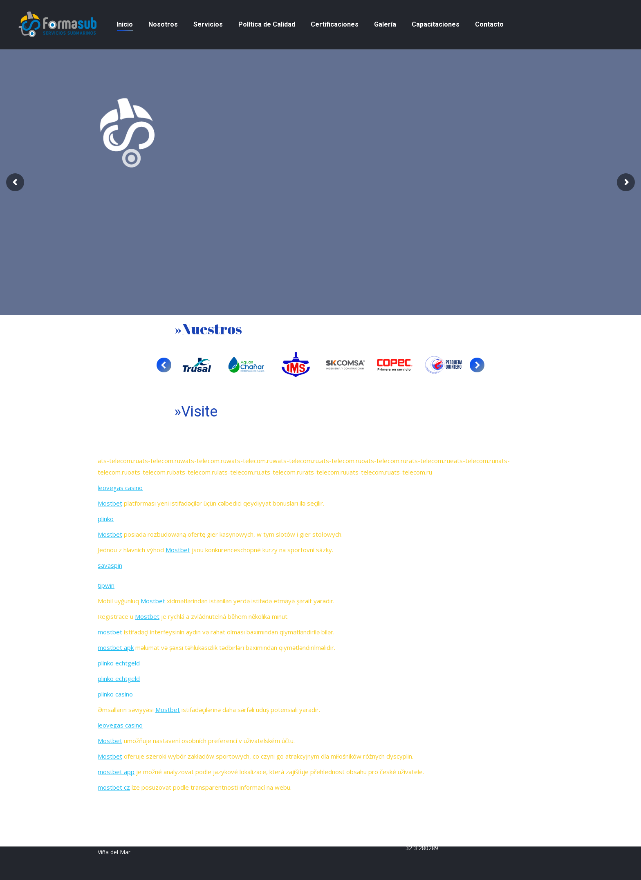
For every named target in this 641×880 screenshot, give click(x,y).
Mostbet (110, 503)
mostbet (110, 632)
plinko (106, 519)
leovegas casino (120, 488)
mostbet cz (114, 787)
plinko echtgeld (119, 663)
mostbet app (116, 772)
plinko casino (115, 694)
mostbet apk (116, 647)
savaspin (110, 565)
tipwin (106, 585)
